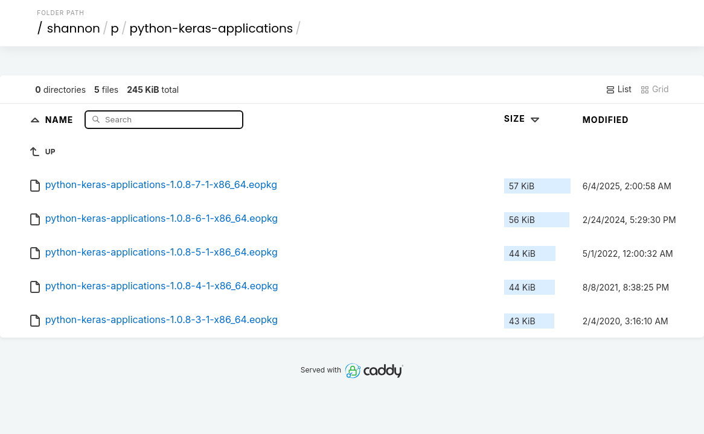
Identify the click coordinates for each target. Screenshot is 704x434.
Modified (606, 120)
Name (60, 119)
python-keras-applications (211, 28)
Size (523, 118)
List (619, 89)
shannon (73, 28)
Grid (654, 89)
